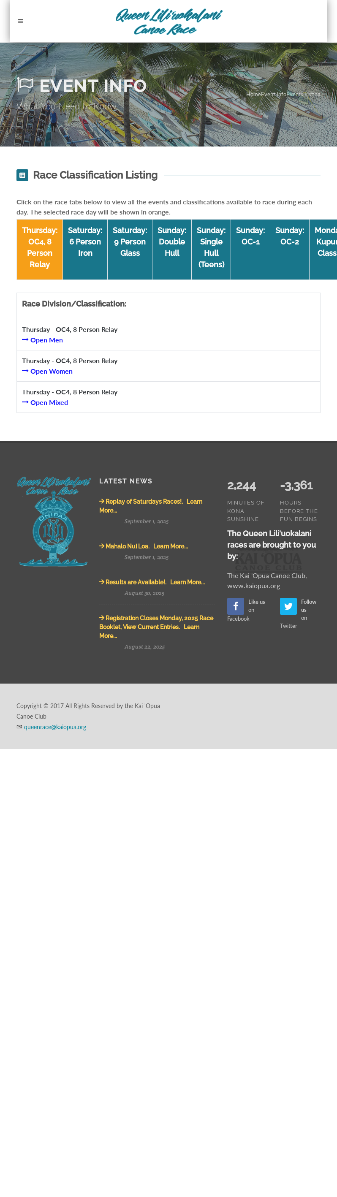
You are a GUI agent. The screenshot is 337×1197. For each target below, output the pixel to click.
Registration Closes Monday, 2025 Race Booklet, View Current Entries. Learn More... (156, 627)
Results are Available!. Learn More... (152, 582)
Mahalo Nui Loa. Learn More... (143, 546)
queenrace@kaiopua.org (55, 726)
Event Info (273, 94)
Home (253, 94)
